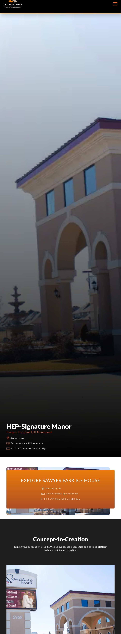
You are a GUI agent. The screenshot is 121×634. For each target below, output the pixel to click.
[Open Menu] (115, 4)
